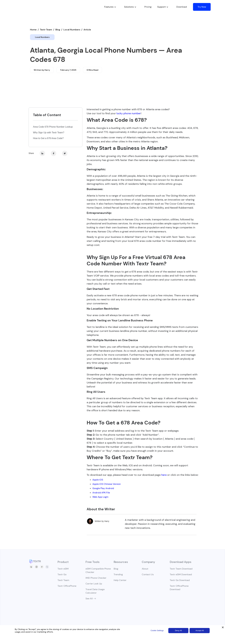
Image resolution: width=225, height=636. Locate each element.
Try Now (202, 6)
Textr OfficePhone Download (179, 587)
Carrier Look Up (94, 583)
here (164, 475)
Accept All (199, 630)
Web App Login (100, 496)
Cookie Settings (157, 630)
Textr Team (46, 29)
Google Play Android (103, 488)
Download (181, 6)
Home (33, 29)
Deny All (178, 630)
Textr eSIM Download (181, 574)
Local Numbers (71, 29)
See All (89, 598)
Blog (57, 29)
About (145, 568)
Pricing (148, 6)
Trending (118, 574)
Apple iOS (97, 479)
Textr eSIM (63, 568)
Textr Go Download (180, 580)
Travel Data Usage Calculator (95, 591)
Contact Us (148, 574)
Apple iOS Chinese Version (106, 483)
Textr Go (62, 574)
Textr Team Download (181, 568)
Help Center (120, 580)
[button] (109, 6)
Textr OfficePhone (67, 585)
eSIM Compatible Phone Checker (98, 570)
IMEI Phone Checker (96, 577)
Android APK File (101, 492)
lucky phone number (128, 113)
